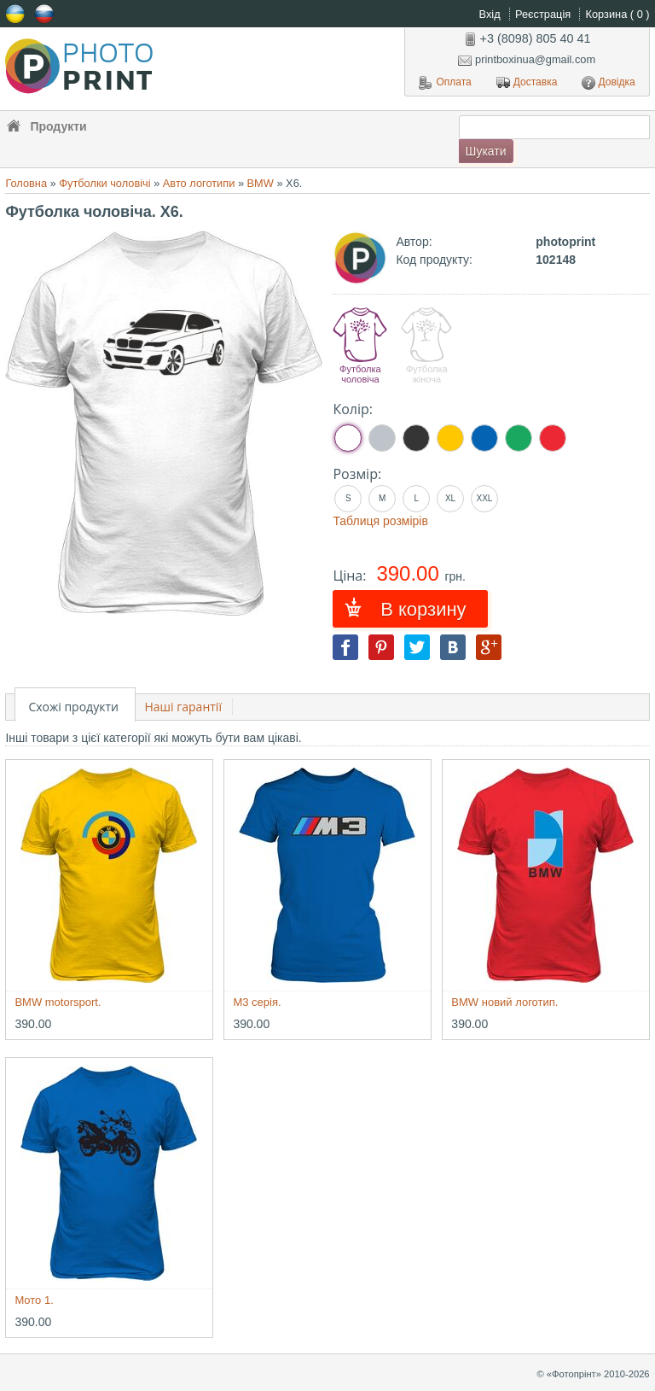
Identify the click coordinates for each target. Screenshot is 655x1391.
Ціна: (351, 575)
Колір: (353, 409)
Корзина (618, 14)
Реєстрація (544, 14)
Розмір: (357, 474)
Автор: (414, 241)
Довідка (608, 83)
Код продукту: (434, 259)
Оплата (445, 83)
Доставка (527, 83)
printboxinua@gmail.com (526, 59)
